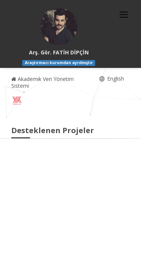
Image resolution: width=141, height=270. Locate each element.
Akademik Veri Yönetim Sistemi (42, 82)
